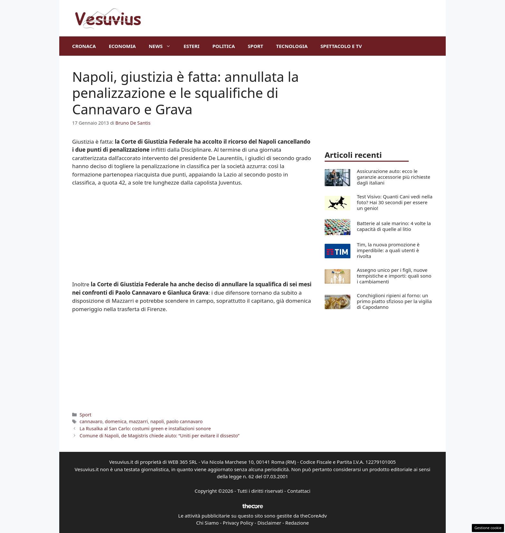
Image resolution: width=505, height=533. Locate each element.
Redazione (297, 522)
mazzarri (138, 421)
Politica (223, 46)
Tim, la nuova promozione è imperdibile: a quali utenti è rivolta (388, 250)
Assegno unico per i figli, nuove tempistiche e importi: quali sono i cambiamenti (394, 276)
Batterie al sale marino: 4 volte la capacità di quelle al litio (394, 226)
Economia (122, 46)
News (163, 46)
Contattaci (298, 491)
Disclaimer (269, 522)
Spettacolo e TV (341, 46)
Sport (255, 46)
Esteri (191, 46)
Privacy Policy (238, 522)
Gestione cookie (487, 527)
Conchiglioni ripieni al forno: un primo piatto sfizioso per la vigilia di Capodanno (394, 301)
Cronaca (84, 46)
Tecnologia (292, 46)
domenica (116, 421)
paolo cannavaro (184, 421)
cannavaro (91, 421)
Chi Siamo (207, 522)
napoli (157, 421)
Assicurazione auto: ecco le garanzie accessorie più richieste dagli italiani (393, 177)
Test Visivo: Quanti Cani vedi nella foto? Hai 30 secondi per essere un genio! (395, 202)
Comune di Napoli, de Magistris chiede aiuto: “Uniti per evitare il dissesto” (159, 436)
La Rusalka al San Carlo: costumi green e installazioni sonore (145, 428)
